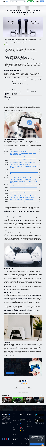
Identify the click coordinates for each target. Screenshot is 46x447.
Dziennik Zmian (29, 426)
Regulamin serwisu (15, 417)
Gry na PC (22, 431)
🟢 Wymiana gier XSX (22, 421)
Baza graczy (29, 424)
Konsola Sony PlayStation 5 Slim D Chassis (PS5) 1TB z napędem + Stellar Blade (22, 198)
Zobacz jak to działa (4, 424)
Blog (28, 431)
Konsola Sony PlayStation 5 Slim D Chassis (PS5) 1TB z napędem (20, 165)
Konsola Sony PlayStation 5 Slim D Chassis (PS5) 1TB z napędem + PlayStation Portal (23, 179)
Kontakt (14, 434)
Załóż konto (42, 1)
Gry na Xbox (22, 427)
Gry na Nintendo (21, 429)
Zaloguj (37, 1)
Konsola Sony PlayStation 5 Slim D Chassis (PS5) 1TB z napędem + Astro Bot (21, 200)
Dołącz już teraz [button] (10, 374)
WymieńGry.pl (20, 444)
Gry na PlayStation (21, 425)
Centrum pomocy (15, 427)
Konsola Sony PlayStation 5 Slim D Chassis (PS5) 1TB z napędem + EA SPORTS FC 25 (23, 159)
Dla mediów (14, 430)
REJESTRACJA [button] (32, 409)
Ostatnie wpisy (5, 397)
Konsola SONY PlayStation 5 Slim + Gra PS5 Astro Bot (18, 152)
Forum (28, 429)
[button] (2, 440)
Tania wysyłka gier (29, 419)
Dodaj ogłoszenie (30, 1)
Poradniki (23, 10)
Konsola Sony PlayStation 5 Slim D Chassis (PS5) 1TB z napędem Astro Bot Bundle (22, 157)
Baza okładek (29, 422)
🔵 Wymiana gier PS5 (22, 419)
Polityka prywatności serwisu (16, 422)
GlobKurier (10, 309)
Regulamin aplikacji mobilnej (15, 420)
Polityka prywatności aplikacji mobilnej (16, 425)
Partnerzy (14, 432)
